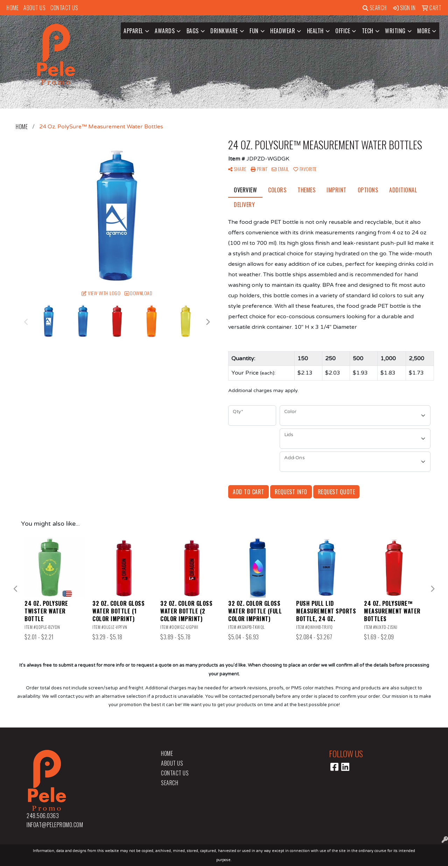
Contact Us (64, 7)
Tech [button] (367, 31)
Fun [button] (254, 31)
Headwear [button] (282, 31)
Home (13, 7)
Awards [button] (165, 31)
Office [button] (342, 31)
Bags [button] (193, 31)
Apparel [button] (133, 31)
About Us (34, 7)
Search (375, 7)
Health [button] (315, 31)
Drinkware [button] (224, 31)
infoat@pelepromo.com (55, 825)
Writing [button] (395, 31)
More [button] (423, 31)
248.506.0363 (43, 815)
